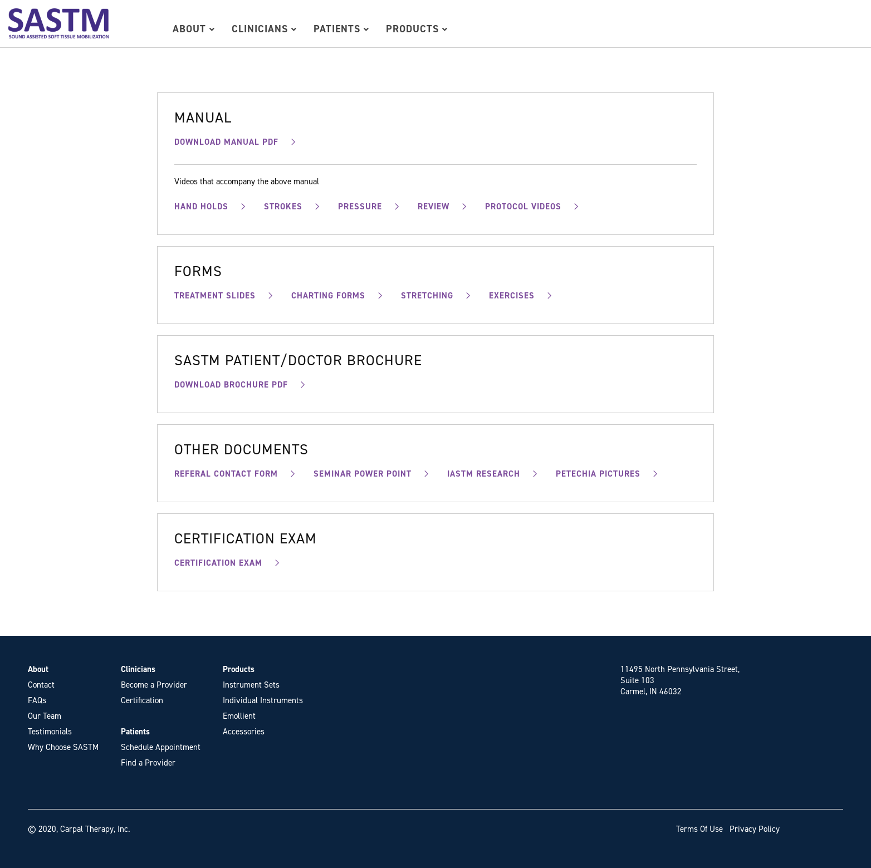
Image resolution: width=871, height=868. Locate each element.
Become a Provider (154, 684)
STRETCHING (427, 295)
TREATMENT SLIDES (215, 295)
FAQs (37, 700)
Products (417, 29)
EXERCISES (512, 295)
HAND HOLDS (201, 206)
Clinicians (264, 29)
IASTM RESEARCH (483, 473)
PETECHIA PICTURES (598, 473)
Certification (142, 700)
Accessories (244, 731)
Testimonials (50, 731)
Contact (41, 684)
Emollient (239, 716)
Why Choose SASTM (63, 747)
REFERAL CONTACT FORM (226, 473)
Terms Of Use (699, 829)
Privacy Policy (755, 829)
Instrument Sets (251, 684)
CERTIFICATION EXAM (218, 562)
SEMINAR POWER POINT (363, 473)
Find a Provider (148, 762)
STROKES (283, 206)
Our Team (44, 716)
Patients (341, 29)
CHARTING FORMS (328, 295)
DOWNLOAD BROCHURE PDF (231, 384)
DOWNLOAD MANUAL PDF (226, 142)
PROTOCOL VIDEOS (523, 206)
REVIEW (433, 206)
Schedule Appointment (160, 747)
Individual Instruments (263, 700)
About (194, 29)
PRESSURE (360, 206)
